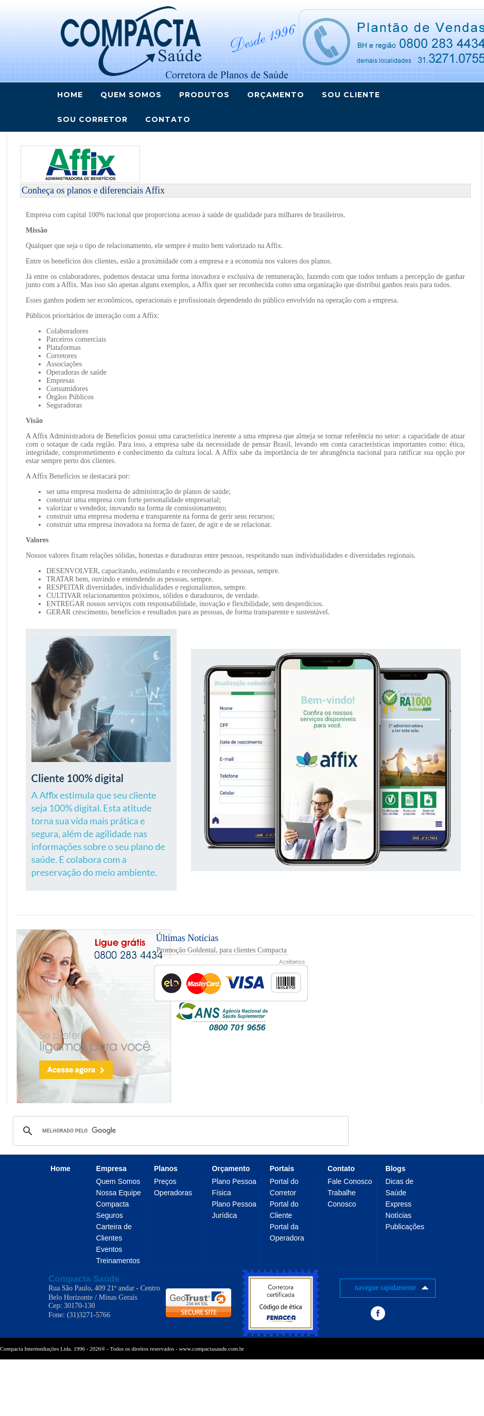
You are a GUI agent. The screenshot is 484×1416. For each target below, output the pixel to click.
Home (70, 94)
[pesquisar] (179, 1131)
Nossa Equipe (118, 1193)
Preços (165, 1181)
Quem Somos (118, 1181)
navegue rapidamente (393, 1288)
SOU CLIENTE (351, 94)
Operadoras (173, 1193)
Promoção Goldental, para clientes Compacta (222, 950)
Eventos (109, 1249)
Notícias (399, 1215)
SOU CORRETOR (92, 119)
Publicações (405, 1227)
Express (399, 1204)
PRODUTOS (204, 94)
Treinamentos (118, 1260)
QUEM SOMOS (131, 94)
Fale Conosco (349, 1181)
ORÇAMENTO (275, 94)
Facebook (378, 1313)
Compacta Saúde (83, 1279)
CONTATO (168, 119)
